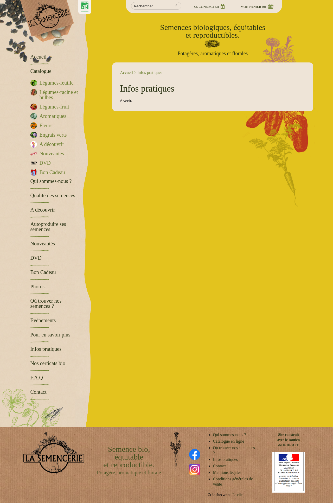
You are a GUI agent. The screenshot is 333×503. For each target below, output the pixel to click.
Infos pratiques (225, 459)
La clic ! (238, 495)
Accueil (126, 72)
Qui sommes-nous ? (229, 434)
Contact (219, 466)
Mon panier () (257, 7)
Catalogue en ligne (228, 441)
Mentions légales (227, 472)
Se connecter (209, 7)
